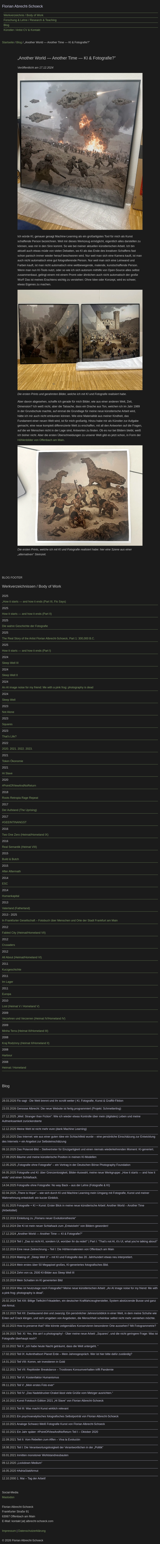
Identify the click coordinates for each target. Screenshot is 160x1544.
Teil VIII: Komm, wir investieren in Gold (41, 1361)
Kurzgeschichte (11, 969)
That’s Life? (9, 736)
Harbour (7, 1055)
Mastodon (8, 1497)
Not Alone (8, 712)
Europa (6, 994)
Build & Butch (10, 859)
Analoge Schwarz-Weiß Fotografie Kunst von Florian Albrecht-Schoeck (61, 1424)
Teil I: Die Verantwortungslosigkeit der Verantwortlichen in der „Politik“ (60, 1447)
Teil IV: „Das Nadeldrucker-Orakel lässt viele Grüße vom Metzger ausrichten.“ (65, 1393)
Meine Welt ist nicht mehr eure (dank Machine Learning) (52, 1129)
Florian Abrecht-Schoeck (22, 6)
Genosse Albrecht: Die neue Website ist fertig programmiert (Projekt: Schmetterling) (69, 1108)
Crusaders (8, 945)
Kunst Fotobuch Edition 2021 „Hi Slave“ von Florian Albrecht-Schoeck (60, 1400)
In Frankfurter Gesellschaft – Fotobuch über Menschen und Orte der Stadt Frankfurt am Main (60, 920)
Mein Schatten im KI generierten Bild (39, 1280)
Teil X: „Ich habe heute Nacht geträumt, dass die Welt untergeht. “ (57, 1346)
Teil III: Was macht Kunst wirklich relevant (42, 1408)
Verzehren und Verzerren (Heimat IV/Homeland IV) (33, 1018)
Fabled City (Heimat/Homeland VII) (24, 932)
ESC (5, 883)
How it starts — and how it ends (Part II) (27, 613)
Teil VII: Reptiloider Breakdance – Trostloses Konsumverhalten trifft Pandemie (65, 1369)
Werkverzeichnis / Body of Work (23, 15)
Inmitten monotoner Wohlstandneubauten (42, 1455)
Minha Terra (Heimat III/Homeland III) (25, 1030)
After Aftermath (11, 871)
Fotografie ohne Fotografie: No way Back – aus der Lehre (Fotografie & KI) (63, 1185)
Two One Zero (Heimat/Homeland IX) (25, 834)
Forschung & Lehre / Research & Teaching (30, 20)
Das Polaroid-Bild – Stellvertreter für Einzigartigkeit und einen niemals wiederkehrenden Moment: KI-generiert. (85, 1149)
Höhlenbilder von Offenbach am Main (41, 440)
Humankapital (10, 896)
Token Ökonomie (12, 761)
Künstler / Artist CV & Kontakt (22, 30)
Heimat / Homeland (14, 1067)
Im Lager (7, 981)
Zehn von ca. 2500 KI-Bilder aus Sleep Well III (45, 1272)
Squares (7, 724)
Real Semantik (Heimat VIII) (19, 846)
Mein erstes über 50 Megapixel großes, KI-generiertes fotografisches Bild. (63, 1264)
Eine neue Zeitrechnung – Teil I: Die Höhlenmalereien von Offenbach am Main (65, 1249)
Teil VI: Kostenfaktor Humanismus (38, 1377)
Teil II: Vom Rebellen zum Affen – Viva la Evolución (48, 1439)
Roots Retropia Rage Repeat (20, 797)
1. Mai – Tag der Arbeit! (31, 1478)
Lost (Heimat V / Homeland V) (20, 1006)
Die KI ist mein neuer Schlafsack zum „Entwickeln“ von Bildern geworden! (62, 1225)
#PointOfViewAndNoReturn (19, 785)
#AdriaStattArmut (27, 1470)
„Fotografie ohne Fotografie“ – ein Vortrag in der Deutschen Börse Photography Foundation (73, 1164)
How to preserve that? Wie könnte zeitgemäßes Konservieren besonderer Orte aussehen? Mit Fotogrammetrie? (86, 1325)
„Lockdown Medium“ (29, 1462)
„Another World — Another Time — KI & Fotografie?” (49, 1233)
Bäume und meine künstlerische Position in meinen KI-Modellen (56, 1157)
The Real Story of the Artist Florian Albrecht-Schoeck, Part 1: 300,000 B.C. (48, 638)
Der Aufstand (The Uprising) (19, 810)
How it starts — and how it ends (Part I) (26, 650)
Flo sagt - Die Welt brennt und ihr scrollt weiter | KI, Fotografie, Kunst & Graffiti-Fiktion (70, 1100)
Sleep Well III (10, 662)
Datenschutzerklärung (32, 1530)
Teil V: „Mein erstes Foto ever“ (35, 1385)
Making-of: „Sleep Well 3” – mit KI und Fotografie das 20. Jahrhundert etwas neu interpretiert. (75, 1257)
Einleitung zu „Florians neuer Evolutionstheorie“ (46, 1218)
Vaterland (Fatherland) (16, 908)
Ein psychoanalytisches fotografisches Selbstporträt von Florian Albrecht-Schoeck (67, 1416)
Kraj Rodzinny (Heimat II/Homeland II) (25, 1043)
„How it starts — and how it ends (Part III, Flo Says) (34, 601)
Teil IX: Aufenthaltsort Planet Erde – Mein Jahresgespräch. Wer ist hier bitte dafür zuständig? (74, 1354)
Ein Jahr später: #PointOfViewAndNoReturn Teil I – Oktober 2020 (57, 1431)
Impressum (9, 1530)
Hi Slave (7, 773)
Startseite (8, 42)
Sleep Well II (10, 675)
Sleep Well (8, 699)
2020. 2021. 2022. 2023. (17, 748)
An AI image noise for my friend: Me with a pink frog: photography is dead (47, 687)
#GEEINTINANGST (14, 822)
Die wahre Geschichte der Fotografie (25, 626)
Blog (6, 25)
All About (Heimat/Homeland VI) (22, 957)
